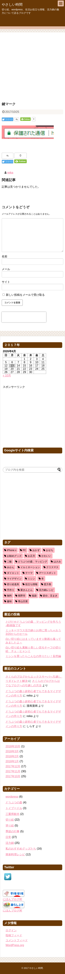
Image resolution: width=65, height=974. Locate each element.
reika (10, 172)
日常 (8, 837)
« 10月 (7, 375)
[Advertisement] (32, 66)
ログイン (11, 930)
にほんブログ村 (12, 899)
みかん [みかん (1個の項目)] (10, 567)
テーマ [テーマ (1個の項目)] (29, 573)
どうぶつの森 (14, 802)
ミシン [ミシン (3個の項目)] (31, 578)
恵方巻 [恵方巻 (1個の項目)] (47, 584)
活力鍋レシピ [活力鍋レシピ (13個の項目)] (46, 590)
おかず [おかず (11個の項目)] (36, 550)
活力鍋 (10, 842)
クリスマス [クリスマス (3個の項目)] (52, 567)
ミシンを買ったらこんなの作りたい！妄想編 (33, 656)
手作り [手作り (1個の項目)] (10, 590)
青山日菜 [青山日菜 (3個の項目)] (23, 601)
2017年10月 (13, 776)
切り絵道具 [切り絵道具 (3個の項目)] (13, 584)
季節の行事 (12, 831)
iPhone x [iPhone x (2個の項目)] (11, 550)
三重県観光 (12, 814)
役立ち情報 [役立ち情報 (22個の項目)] (31, 584)
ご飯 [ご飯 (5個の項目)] (9, 561)
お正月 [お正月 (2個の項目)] (31, 555)
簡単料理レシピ (15, 854)
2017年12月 (13, 766)
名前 (4, 256)
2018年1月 (12, 761)
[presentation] (24, 317)
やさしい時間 (12, 4)
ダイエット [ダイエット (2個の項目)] (13, 573)
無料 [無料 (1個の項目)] (9, 595)
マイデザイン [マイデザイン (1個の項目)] (14, 578)
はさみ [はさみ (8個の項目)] (57, 561)
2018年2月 (12, 756)
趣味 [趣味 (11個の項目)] (9, 601)
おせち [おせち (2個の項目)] (49, 550)
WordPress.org (15, 945)
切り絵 (10, 819)
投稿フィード (14, 935)
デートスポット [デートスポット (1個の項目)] (47, 573)
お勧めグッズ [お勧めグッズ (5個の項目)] (14, 555)
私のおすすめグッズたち (21, 848)
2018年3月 (12, 751)
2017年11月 (13, 771)
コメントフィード (17, 940)
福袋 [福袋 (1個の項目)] (34, 595)
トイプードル (14, 808)
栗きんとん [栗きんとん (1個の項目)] (26, 590)
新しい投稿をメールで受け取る (25, 294)
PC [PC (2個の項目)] (24, 550)
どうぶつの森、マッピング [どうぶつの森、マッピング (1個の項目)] (32, 561)
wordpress (12, 796)
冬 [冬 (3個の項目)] (42, 578)
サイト (6, 281)
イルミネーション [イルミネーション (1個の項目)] (30, 567)
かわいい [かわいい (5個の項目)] (46, 555)
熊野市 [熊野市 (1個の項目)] (21, 595)
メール (6, 269)
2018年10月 (13, 746)
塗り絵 (10, 825)
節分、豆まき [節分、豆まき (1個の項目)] (50, 595)
